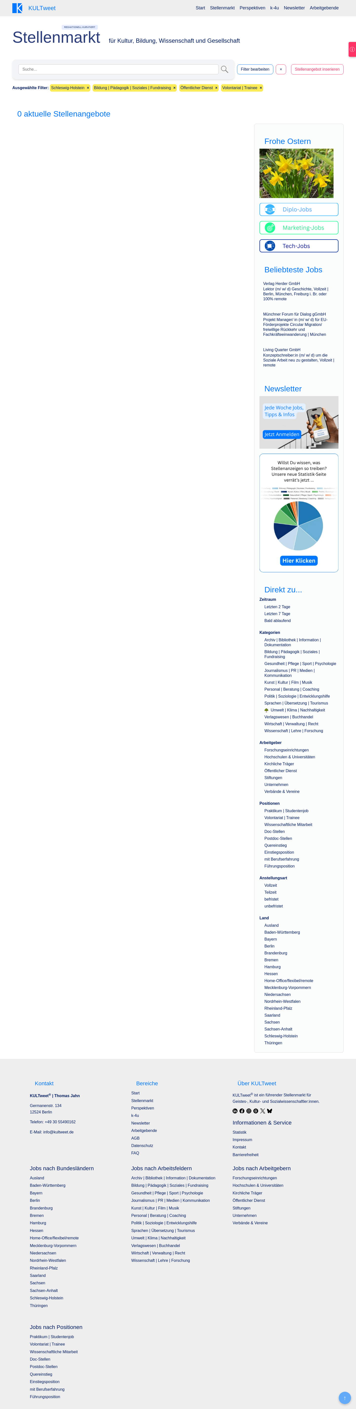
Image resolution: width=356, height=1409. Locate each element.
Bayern (270, 939)
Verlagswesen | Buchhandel (288, 717)
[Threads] (255, 1110)
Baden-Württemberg (282, 932)
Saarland (272, 1015)
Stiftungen (273, 778)
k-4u (274, 7)
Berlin (269, 946)
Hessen (271, 974)
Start (200, 7)
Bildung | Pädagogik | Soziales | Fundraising (169, 1185)
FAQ (135, 1153)
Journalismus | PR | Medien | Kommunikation (170, 1200)
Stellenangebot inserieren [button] (317, 69)
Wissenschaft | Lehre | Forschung (293, 731)
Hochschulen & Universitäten (289, 757)
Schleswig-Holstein (281, 1036)
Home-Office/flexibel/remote (288, 981)
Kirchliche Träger (279, 764)
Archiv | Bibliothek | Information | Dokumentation (173, 1178)
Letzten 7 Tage (277, 614)
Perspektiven (252, 7)
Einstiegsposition (279, 852)
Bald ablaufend (277, 621)
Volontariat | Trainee (281, 818)
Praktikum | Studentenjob (286, 811)
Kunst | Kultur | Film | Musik (288, 682)
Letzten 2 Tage (277, 607)
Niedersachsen (277, 994)
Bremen (271, 960)
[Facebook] (241, 1110)
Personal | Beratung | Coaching (291, 689)
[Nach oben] (345, 1398)
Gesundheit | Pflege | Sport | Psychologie (300, 664)
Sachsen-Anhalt (278, 1029)
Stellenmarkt (222, 7)
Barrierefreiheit (245, 1155)
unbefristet (273, 906)
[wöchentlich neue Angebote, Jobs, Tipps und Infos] (298, 422)
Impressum (242, 1140)
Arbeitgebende (324, 7)
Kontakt (239, 1147)
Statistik (239, 1132)
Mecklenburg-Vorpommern (287, 988)
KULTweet (243, 1095)
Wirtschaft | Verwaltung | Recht (291, 724)
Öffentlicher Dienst (280, 771)
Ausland (271, 925)
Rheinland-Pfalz (278, 1008)
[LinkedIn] (235, 1110)
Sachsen (272, 1022)
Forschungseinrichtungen (286, 750)
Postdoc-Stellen (278, 838)
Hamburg (272, 967)
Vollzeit (270, 885)
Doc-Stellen (274, 831)
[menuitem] (200, 8)
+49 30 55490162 (60, 1122)
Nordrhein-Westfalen (282, 1001)
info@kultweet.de (58, 1132)
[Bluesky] (269, 1110)
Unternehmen (276, 785)
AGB (135, 1138)
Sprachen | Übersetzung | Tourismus (296, 703)
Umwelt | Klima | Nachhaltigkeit (294, 710)
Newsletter (294, 7)
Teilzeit (270, 892)
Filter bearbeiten (255, 69)
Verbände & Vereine (281, 791)
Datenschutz (142, 1146)
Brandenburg (275, 953)
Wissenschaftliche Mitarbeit (288, 825)
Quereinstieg (275, 845)
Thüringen (273, 1043)
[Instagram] (248, 1110)
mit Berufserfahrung (281, 859)
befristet (271, 899)
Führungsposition (279, 866)
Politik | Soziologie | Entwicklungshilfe (297, 696)
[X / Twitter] (262, 1110)
